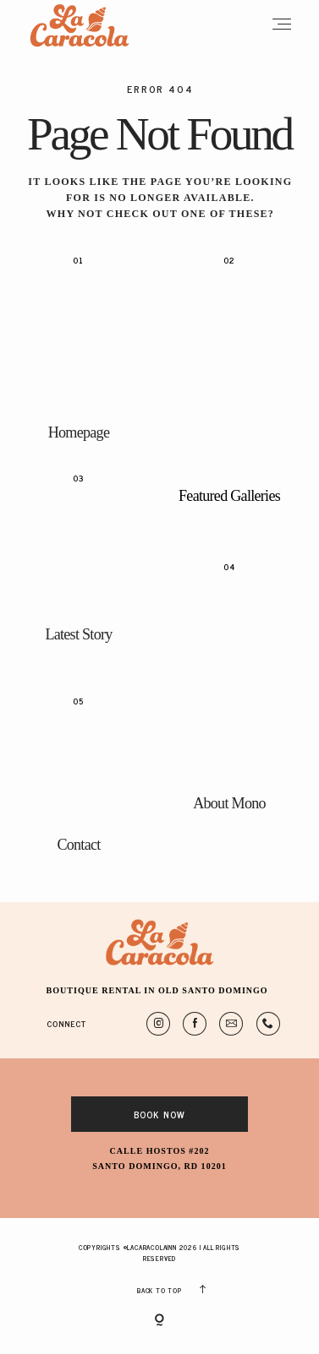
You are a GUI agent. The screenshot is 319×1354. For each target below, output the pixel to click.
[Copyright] (159, 1321)
